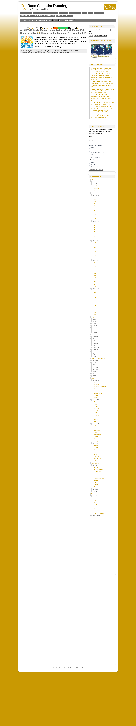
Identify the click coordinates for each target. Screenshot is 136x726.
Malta (95, 485)
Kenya (94, 374)
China (94, 391)
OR (95, 336)
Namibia (94, 380)
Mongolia (95, 402)
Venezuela (95, 428)
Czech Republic (98, 445)
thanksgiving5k (25, 76)
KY (95, 288)
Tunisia (94, 384)
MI (94, 302)
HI (94, 275)
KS (95, 286)
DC (95, 265)
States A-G (95, 247)
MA (95, 295)
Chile (93, 417)
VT (95, 358)
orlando (62, 75)
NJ (94, 323)
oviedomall (74, 75)
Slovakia (96, 502)
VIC (95, 563)
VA (95, 356)
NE (95, 319)
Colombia (95, 419)
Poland (96, 491)
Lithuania (96, 478)
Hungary (96, 467)
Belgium (96, 437)
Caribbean (95, 541)
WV (95, 365)
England (94, 234)
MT (95, 310)
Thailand (94, 408)
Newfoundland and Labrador (102, 526)
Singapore (95, 406)
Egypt (94, 371)
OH (95, 332)
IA (94, 278)
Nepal (94, 404)
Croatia (96, 441)
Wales (95, 243)
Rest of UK (95, 236)
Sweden (96, 508)
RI (94, 343)
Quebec (96, 537)
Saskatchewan (98, 539)
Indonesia (95, 395)
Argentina (95, 413)
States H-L (95, 273)
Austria (96, 435)
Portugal (96, 493)
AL (94, 249)
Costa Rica (95, 421)
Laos (93, 398)
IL (94, 282)
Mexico (94, 544)
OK (95, 334)
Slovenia (96, 504)
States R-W (95, 341)
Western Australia (99, 565)
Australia (94, 548)
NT (95, 555)
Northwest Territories (100, 530)
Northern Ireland (98, 238)
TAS (95, 561)
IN (94, 284)
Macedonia (97, 482)
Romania (96, 498)
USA (92, 245)
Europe (93, 430)
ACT (95, 550)
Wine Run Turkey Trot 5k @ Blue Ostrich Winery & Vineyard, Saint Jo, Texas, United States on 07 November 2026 (102, 156)
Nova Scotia (97, 528)
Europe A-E (95, 432)
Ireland (96, 471)
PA (95, 338)
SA (95, 559)
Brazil (94, 415)
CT (95, 262)
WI (94, 362)
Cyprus (96, 443)
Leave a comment (63, 76)
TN (95, 349)
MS (95, 308)
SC (95, 345)
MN (95, 304)
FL (94, 269)
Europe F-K (95, 452)
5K (45, 75)
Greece (96, 465)
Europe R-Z (95, 496)
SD (95, 347)
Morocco (94, 378)
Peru (93, 426)
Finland (96, 456)
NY (95, 330)
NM (95, 325)
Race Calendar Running (47, 6)
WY (95, 367)
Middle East (95, 400)
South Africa (95, 382)
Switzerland (97, 511)
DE (95, 267)
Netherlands (97, 487)
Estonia (96, 450)
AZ (95, 256)
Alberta (96, 520)
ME (95, 299)
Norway (96, 489)
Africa (92, 369)
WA (95, 360)
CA (95, 258)
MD (95, 297)
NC (95, 315)
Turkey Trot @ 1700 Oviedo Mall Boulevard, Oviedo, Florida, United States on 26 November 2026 (100, 168)
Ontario (96, 535)
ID (94, 280)
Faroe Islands (98, 454)
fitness (57, 75)
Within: (91, 31)
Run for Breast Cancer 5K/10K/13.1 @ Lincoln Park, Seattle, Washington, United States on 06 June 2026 (102, 122)
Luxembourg (97, 480)
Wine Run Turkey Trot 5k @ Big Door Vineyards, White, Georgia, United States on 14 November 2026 (101, 162)
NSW (95, 552)
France (96, 458)
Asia (92, 387)
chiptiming (50, 75)
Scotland (96, 240)
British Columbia (98, 522)
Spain (95, 506)
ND (95, 317)
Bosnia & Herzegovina (100, 439)
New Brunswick (98, 524)
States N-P (95, 313)
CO (95, 260)
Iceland (96, 469)
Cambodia (95, 389)
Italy (95, 474)
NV (95, 328)
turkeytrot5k (35, 76)
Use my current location (101, 35)
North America (95, 515)
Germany (96, 461)
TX (95, 352)
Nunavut (96, 533)
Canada (94, 518)
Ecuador (94, 424)
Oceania (93, 546)
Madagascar (96, 376)
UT (95, 354)
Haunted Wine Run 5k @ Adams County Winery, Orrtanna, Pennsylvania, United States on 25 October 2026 (102, 143)
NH (95, 321)
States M (95, 293)
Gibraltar (96, 463)
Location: (91, 29)
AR (95, 254)
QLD (95, 557)
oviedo (67, 75)
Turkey (96, 513)
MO (95, 306)
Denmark (96, 447)
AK (95, 252)
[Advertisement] (53, 36)
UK (92, 232)
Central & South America (98, 411)
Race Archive (51, 76)
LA (94, 291)
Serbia (96, 500)
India (93, 393)
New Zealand (96, 568)
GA (95, 271)
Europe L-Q (95, 476)
